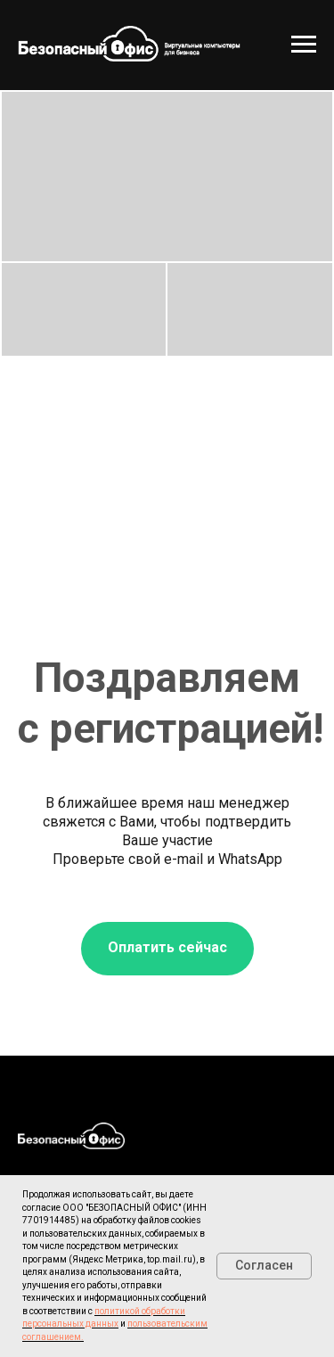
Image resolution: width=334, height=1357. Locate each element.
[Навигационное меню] (303, 44)
